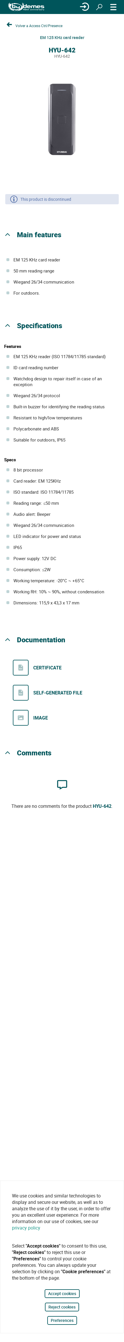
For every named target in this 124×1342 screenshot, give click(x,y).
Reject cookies (62, 1307)
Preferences (62, 1320)
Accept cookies (62, 1293)
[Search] (99, 7)
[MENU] (113, 7)
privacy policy (26, 1228)
